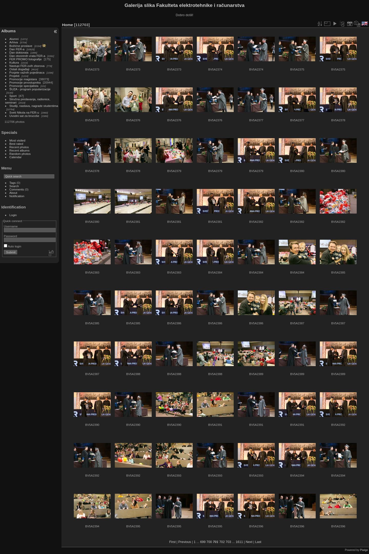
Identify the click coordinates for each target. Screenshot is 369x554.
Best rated (16, 143)
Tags (12, 182)
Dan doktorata (18, 52)
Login (13, 215)
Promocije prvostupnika (25, 82)
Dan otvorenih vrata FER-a (27, 55)
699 (203, 542)
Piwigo (364, 549)
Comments (16, 189)
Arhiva (13, 42)
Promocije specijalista (23, 85)
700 (209, 542)
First (172, 542)
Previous (184, 542)
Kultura (14, 62)
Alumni (14, 39)
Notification (16, 196)
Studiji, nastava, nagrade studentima (33, 105)
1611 (239, 542)
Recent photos (19, 147)
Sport (13, 95)
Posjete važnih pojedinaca (27, 72)
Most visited (17, 140)
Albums (8, 31)
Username (11, 226)
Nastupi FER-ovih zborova (27, 65)
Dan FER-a (17, 49)
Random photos (20, 153)
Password (10, 236)
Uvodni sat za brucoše (24, 115)
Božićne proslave (21, 45)
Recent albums (19, 150)
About (13, 192)
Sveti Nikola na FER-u (24, 112)
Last (258, 542)
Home (67, 25)
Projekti (14, 75)
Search (14, 186)
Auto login (12, 246)
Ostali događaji (19, 69)
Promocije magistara (23, 79)
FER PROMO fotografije (25, 59)
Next (249, 542)
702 (222, 542)
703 (228, 542)
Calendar (15, 157)
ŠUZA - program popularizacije (29, 89)
